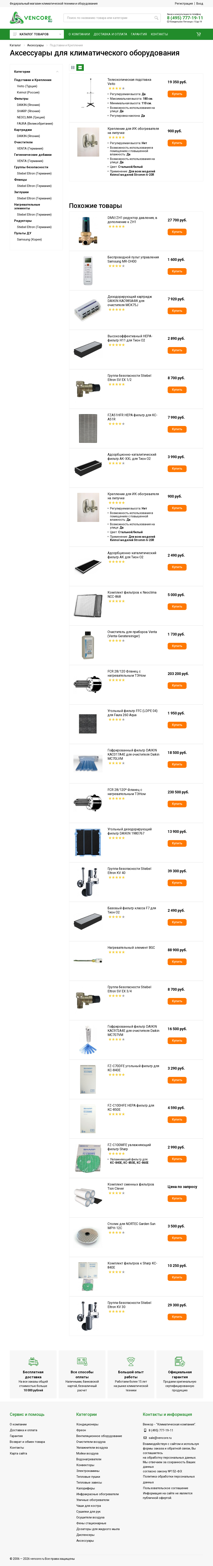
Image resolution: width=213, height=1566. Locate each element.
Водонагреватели (88, 1459)
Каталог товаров (37, 34)
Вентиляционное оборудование (99, 1436)
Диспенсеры (85, 1535)
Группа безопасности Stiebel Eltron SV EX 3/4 (129, 989)
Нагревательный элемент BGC (131, 948)
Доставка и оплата (23, 1430)
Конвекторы (85, 1465)
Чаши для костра (88, 1506)
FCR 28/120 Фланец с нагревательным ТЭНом (127, 673)
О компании (18, 1424)
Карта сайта (18, 1453)
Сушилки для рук (88, 1511)
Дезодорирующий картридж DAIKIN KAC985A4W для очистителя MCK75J (130, 301)
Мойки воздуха (87, 1453)
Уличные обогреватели (92, 1500)
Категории (36, 72)
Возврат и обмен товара (27, 1442)
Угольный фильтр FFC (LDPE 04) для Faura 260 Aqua (132, 713)
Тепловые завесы (89, 1482)
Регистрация (184, 3)
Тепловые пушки (88, 1477)
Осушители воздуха (90, 1517)
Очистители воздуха (90, 1442)
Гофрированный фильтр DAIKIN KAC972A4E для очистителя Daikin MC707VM (133, 1031)
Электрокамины (87, 1471)
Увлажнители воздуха (92, 1447)
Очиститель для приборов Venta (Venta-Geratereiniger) (132, 634)
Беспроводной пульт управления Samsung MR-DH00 (133, 259)
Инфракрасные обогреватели (97, 1494)
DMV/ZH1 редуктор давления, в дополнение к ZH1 (132, 220)
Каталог (15, 45)
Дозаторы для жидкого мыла (98, 1529)
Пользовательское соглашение (165, 1488)
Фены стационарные (91, 1523)
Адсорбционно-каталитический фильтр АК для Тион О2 (132, 555)
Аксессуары (35, 45)
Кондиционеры (87, 1424)
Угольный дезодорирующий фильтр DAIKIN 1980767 (130, 831)
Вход (199, 3)
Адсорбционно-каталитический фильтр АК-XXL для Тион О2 (132, 457)
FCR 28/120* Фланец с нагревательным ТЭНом (127, 792)
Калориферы (85, 1488)
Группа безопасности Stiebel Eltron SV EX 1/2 (129, 378)
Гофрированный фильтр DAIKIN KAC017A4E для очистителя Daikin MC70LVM (133, 754)
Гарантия (16, 1436)
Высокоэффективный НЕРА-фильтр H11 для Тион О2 (130, 338)
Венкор (148, 1424)
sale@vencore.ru (160, 1438)
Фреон (81, 1430)
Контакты (17, 1447)
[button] (198, 34)
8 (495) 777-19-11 (185, 17)
